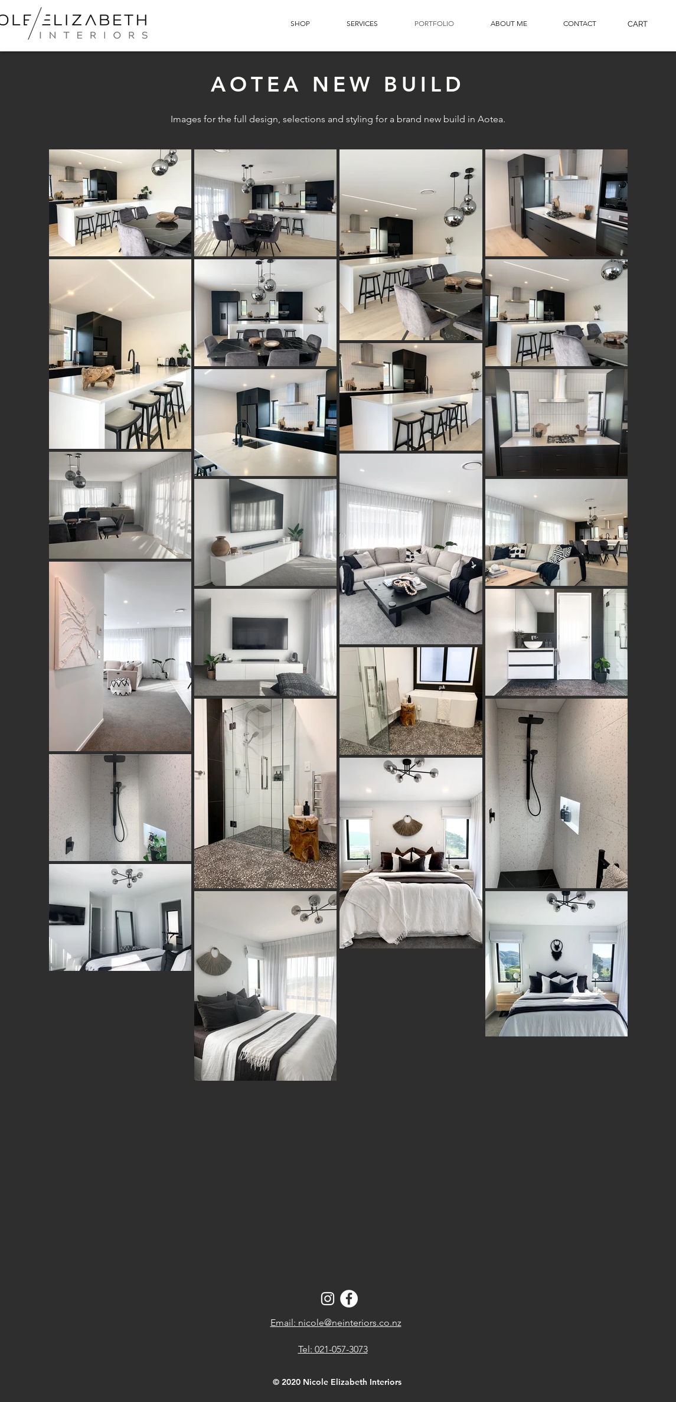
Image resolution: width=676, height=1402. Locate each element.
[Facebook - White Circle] (349, 1299)
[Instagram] (328, 1299)
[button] (579, 23)
